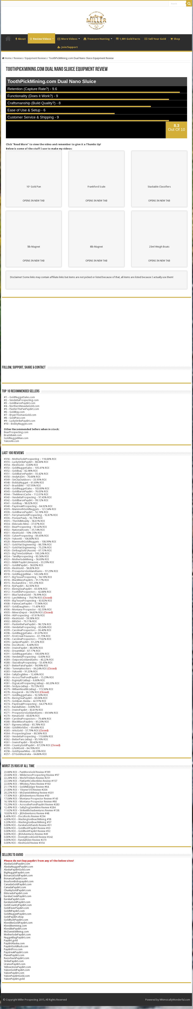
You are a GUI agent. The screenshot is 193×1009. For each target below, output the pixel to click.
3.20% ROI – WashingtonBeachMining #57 (27, 822)
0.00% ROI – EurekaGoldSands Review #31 (28, 825)
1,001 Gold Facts (128, 38)
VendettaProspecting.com (24, 400)
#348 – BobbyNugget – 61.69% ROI (24, 482)
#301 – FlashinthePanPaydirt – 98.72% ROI (27, 624)
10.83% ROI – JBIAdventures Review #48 (26, 813)
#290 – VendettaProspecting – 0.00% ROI (27, 656)
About (21, 38)
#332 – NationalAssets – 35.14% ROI (24, 529)
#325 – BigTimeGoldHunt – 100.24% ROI (26, 553)
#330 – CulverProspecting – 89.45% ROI (26, 535)
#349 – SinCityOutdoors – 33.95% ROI (25, 479)
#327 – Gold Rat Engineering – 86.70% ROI (28, 544)
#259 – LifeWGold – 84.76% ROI (22, 748)
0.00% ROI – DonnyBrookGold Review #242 (28, 836)
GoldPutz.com (17, 417)
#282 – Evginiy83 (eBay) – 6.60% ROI (24, 680)
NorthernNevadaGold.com (24, 406)
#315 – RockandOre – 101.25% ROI (23, 582)
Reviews (18, 58)
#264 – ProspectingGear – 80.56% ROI (25, 733)
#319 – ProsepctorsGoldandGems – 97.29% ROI (31, 571)
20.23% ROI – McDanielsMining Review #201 (29, 792)
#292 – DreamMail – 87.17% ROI (22, 650)
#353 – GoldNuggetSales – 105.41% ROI (26, 467)
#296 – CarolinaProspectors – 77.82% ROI (27, 639)
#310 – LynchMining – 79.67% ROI (23, 597)
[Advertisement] (96, 333)
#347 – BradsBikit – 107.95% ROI (22, 485)
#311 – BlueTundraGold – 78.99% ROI (25, 594)
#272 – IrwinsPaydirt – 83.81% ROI (23, 709)
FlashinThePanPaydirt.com (24, 408)
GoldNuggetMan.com (16, 438)
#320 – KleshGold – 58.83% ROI (21, 568)
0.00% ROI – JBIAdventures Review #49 (26, 834)
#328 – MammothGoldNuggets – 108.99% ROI (30, 541)
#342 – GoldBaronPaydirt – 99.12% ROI (26, 500)
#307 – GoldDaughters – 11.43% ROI (24, 606)
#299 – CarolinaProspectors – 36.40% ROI (27, 630)
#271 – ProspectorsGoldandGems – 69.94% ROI (31, 712)
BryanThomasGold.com (22, 414)
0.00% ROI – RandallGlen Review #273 (25, 839)
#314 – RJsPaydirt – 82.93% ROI (21, 585)
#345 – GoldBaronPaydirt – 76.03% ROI (26, 491)
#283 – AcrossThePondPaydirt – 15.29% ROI (29, 677)
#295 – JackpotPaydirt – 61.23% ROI (24, 641)
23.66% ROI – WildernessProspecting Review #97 (31, 774)
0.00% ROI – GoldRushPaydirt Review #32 (27, 831)
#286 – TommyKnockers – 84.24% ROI (25, 668)
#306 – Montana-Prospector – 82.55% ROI (28, 609)
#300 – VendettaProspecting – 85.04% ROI (28, 627)
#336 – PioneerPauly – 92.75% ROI (23, 518)
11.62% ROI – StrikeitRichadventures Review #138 (31, 810)
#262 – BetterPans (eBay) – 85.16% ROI (26, 739)
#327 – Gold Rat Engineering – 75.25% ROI (28, 547)
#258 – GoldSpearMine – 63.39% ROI (25, 751)
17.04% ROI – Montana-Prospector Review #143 (31, 798)
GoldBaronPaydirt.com (22, 403)
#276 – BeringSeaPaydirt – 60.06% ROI (25, 698)
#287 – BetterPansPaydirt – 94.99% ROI (26, 665)
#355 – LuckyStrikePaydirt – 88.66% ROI (26, 461)
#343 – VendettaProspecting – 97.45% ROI (28, 497)
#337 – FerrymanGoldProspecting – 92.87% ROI (31, 515)
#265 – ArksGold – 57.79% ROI (26, 730)
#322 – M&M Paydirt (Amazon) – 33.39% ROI (29, 562)
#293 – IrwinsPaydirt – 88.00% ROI (23, 647)
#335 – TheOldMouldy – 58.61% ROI (24, 520)
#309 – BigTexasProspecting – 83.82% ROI (28, 600)
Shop (175, 38)
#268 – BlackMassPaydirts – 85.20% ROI (26, 721)
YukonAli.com (11, 441)
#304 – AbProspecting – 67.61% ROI (24, 615)
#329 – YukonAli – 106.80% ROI (21, 538)
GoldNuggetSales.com (22, 397)
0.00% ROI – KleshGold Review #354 (24, 842)
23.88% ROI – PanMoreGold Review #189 (27, 772)
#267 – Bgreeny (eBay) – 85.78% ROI (24, 724)
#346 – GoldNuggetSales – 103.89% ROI (26, 488)
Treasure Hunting (97, 38)
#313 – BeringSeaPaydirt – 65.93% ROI (25, 588)
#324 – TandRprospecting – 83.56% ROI (26, 556)
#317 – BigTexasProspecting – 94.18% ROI (28, 577)
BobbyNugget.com (21, 423)
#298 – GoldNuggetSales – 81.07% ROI (26, 633)
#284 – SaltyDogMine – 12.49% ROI (24, 674)
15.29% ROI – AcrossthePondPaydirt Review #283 (31, 804)
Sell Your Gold (155, 38)
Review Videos (40, 38)
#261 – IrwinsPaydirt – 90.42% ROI (23, 742)
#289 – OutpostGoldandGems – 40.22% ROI (29, 659)
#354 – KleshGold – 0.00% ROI (21, 464)
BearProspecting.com (16, 432)
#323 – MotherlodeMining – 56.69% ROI (26, 559)
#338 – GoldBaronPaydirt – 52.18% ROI (26, 512)
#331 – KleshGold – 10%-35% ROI (23, 532)
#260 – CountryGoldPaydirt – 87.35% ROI (32, 745)
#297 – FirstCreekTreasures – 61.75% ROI (27, 636)
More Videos (67, 38)
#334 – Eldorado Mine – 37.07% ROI (24, 523)
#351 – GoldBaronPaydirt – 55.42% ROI (26, 473)
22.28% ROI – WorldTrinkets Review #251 (27, 777)
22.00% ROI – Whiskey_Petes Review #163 (27, 783)
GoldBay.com (17, 411)
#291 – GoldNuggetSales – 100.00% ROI (26, 653)
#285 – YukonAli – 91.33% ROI (21, 671)
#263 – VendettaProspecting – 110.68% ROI (28, 736)
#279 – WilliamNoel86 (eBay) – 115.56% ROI (28, 689)
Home (8, 38)
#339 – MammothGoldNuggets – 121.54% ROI (30, 509)
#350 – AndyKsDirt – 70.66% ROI (22, 476)
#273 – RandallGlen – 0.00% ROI (22, 706)
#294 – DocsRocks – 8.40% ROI (21, 644)
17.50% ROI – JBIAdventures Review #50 (26, 795)
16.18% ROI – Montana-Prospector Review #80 (30, 801)
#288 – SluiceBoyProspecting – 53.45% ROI (28, 662)
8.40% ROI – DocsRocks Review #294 (24, 816)
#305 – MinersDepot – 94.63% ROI (23, 612)
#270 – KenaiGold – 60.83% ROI (22, 715)
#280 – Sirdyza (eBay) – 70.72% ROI (24, 686)
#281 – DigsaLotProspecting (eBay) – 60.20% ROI (31, 683)
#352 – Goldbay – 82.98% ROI (21, 470)
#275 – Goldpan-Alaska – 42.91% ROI (25, 700)
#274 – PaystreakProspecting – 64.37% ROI (28, 703)
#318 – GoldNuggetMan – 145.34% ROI (26, 574)
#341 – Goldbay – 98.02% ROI (21, 503)
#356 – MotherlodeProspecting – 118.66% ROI (30, 458)
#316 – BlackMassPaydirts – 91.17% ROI (26, 579)
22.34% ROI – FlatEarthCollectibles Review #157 (30, 780)
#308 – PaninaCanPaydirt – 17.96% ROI (26, 603)
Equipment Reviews (36, 58)
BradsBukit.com (13, 435)
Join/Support (68, 47)
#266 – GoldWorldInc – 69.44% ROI (24, 727)
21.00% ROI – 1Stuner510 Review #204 (25, 789)
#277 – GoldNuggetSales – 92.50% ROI (26, 695)
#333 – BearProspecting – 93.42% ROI (25, 526)
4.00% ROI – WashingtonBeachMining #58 (27, 819)
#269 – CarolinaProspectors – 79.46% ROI (27, 718)
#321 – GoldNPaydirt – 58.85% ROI (23, 565)
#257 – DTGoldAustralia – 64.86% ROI (25, 754)
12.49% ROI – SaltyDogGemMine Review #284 (30, 807)
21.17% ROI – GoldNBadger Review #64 (26, 786)
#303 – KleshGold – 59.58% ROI (21, 618)
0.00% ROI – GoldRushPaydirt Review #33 (27, 828)
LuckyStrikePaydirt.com (22, 420)
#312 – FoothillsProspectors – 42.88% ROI (27, 591)
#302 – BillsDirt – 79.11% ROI (20, 621)
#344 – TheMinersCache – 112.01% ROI (26, 494)
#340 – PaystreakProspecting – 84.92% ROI (28, 506)
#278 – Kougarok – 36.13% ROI (26, 692)
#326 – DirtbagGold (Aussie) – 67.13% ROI (28, 550)
